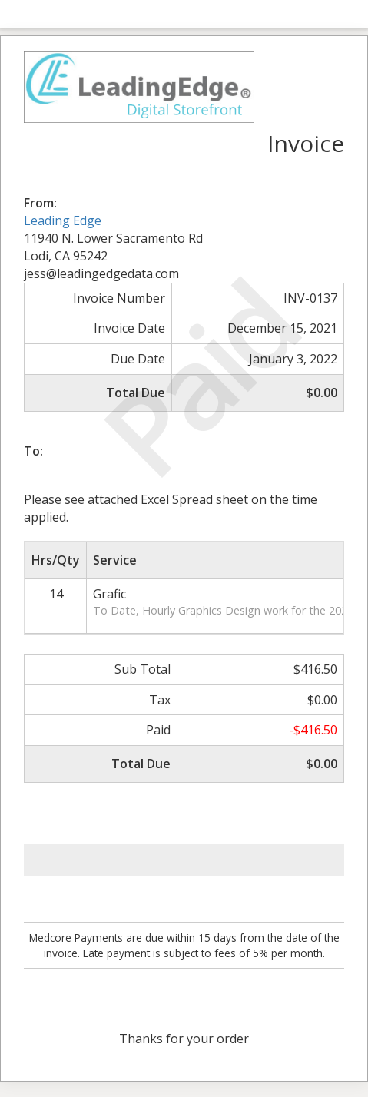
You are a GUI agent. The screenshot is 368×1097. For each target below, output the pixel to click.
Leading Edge (62, 220)
